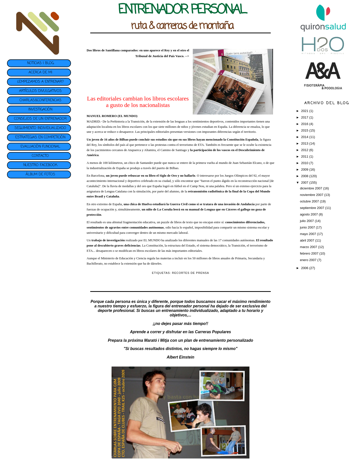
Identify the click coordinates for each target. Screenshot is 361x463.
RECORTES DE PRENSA (190, 272)
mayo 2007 (308, 234)
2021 (305, 111)
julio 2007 (307, 221)
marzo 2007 (309, 247)
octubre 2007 (310, 201)
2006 (305, 268)
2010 (305, 163)
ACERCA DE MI (40, 72)
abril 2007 (307, 240)
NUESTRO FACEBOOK (40, 165)
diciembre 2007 (311, 188)
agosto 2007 (309, 214)
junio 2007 (308, 227)
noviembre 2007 (312, 195)
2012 (305, 150)
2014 (305, 137)
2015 (305, 130)
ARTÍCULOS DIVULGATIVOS (40, 91)
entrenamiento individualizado (190, 310)
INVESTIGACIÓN (40, 109)
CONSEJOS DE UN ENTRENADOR (40, 119)
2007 (305, 182)
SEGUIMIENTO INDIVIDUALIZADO (40, 128)
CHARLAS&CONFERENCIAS (40, 100)
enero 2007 (308, 260)
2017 (305, 117)
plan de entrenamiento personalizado (218, 340)
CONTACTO (40, 156)
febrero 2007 (309, 253)
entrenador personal (190, 306)
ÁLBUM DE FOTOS (40, 174)
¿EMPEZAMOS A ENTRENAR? (40, 81)
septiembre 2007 (312, 208)
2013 (305, 143)
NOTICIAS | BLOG (40, 63)
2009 (305, 169)
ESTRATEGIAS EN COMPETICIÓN (40, 137)
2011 (305, 156)
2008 (305, 176)
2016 (305, 124)
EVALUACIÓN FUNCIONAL (40, 146)
